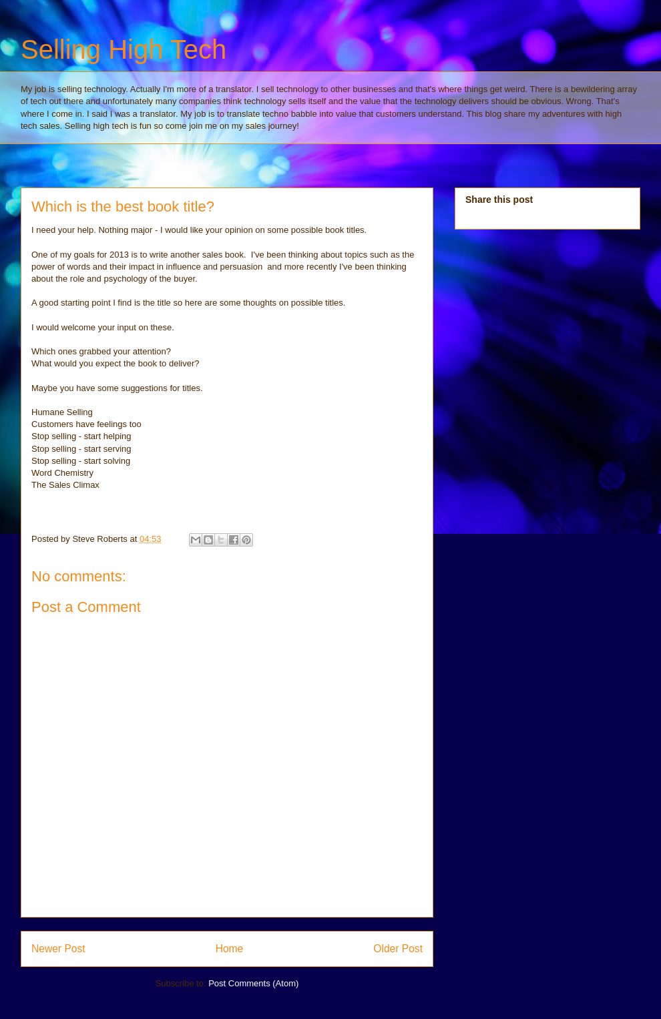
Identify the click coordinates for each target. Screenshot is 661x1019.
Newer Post (58, 948)
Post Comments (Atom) (253, 983)
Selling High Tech (123, 49)
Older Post (398, 948)
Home (230, 948)
